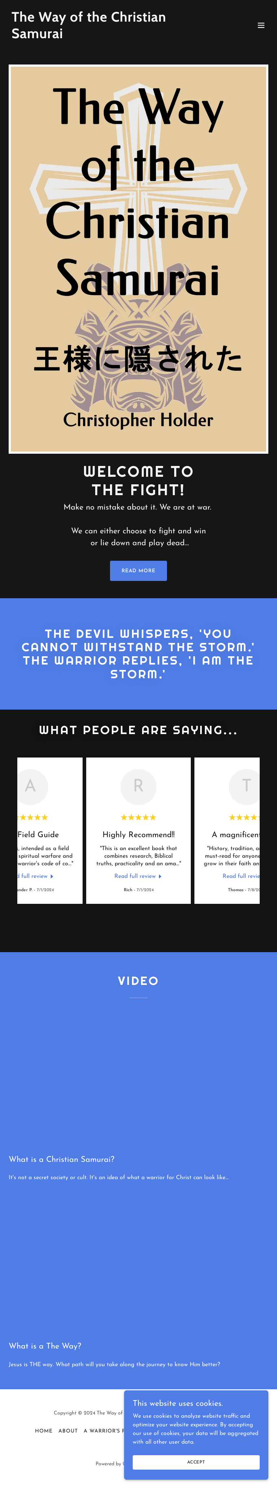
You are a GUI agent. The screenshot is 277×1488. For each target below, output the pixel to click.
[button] (261, 25)
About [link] (68, 1431)
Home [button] (44, 1431)
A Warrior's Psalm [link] (112, 1431)
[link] (100, 37)
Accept (196, 1462)
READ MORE (139, 571)
